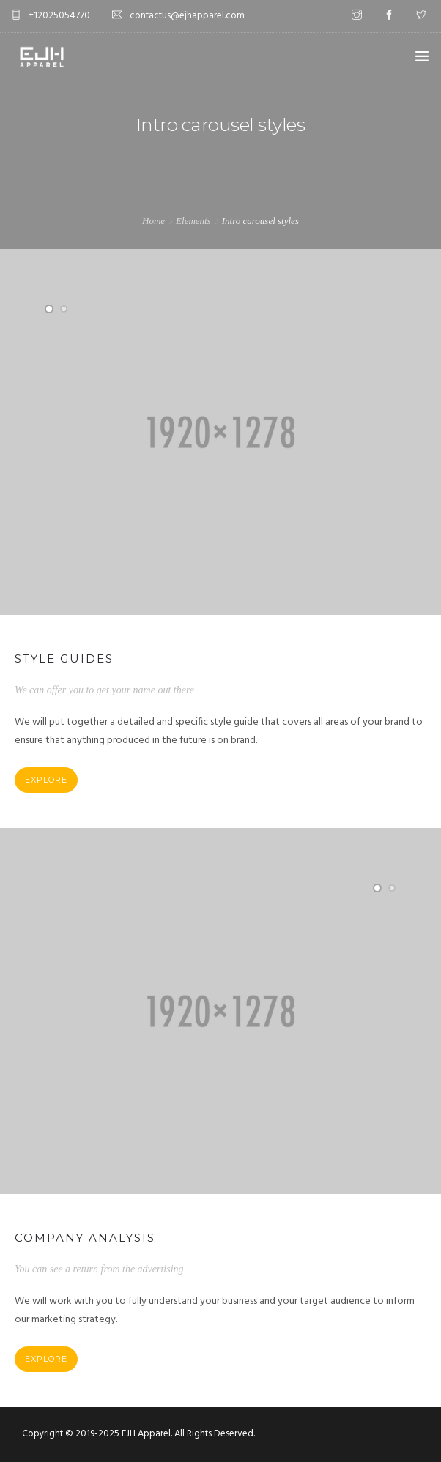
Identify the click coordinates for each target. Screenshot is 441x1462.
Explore (46, 780)
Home (153, 220)
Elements (193, 220)
